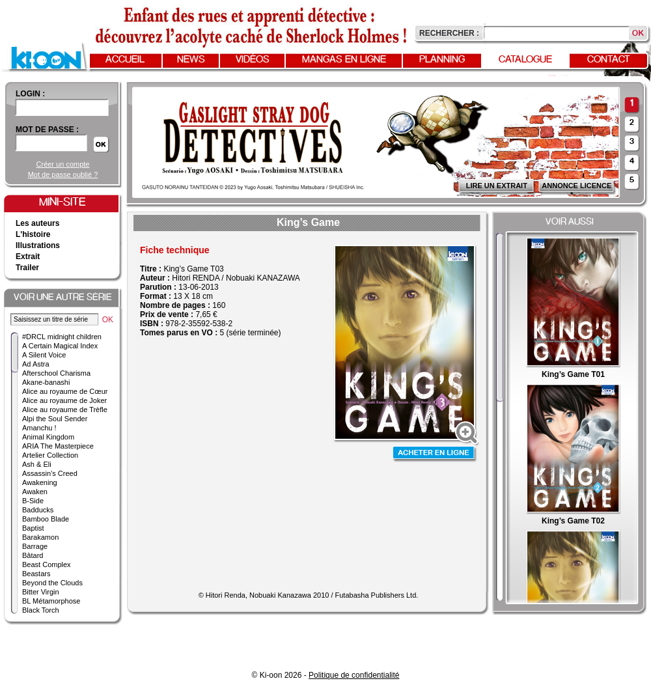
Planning (442, 59)
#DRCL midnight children (62, 337)
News (191, 59)
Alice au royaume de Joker (64, 400)
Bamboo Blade (45, 519)
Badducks (37, 510)
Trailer (27, 267)
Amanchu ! (39, 428)
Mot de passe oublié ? (63, 174)
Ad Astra (35, 364)
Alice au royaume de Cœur (64, 391)
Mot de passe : (47, 129)
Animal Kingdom (48, 437)
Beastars (36, 574)
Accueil (125, 59)
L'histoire (33, 234)
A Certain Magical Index (60, 346)
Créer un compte (63, 164)
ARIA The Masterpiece (58, 446)
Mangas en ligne (344, 59)
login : (30, 93)
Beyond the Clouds (52, 583)
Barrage (35, 546)
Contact (608, 59)
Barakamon (40, 537)
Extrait (28, 256)
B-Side (33, 501)
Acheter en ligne (435, 454)
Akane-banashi (46, 382)
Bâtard (32, 555)
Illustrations (38, 245)
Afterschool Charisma (56, 373)
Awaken (35, 491)
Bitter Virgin (40, 592)
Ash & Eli (36, 464)
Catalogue (525, 59)
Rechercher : (449, 33)
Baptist (33, 528)
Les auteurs (37, 223)
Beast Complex (46, 564)
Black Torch (40, 610)
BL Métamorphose (51, 601)
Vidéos (253, 59)
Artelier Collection (50, 455)
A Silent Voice (44, 355)
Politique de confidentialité (354, 675)
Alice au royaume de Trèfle (64, 409)
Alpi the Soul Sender (54, 419)
